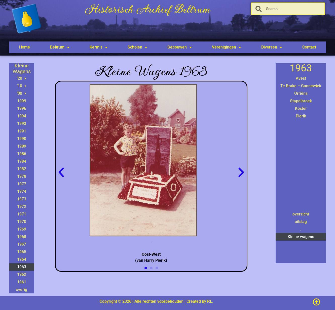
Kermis (98, 47)
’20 (21, 78)
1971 (21, 214)
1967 (21, 244)
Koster (301, 108)
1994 (21, 116)
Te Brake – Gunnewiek (300, 85)
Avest (301, 78)
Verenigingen (226, 47)
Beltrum (59, 47)
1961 (21, 282)
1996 (21, 108)
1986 (21, 153)
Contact (309, 47)
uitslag (301, 221)
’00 (21, 93)
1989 (21, 146)
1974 (21, 191)
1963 (21, 266)
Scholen (137, 47)
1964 (21, 259)
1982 (21, 168)
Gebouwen (179, 47)
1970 (21, 221)
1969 (21, 229)
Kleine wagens (301, 236)
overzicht (300, 214)
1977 (21, 184)
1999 (21, 101)
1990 (21, 138)
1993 (21, 123)
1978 (21, 176)
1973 (21, 199)
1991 (21, 131)
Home (24, 47)
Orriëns (301, 93)
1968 (21, 236)
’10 (21, 86)
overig (21, 289)
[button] (61, 172)
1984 (21, 161)
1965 (21, 251)
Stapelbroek (301, 101)
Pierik (301, 116)
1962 (21, 274)
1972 (21, 206)
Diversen (271, 47)
